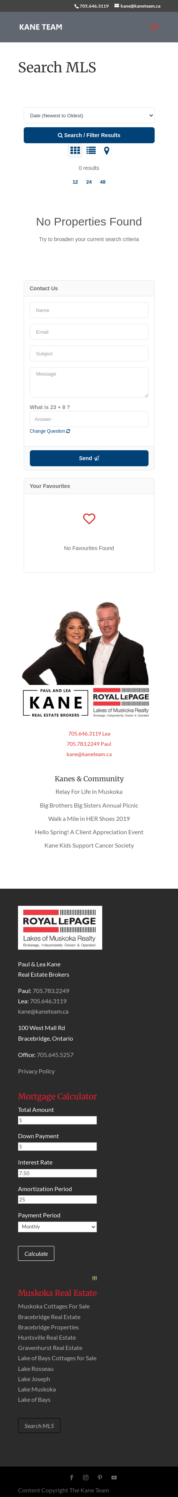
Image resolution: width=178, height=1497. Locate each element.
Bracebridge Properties (48, 1327)
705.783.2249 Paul (89, 744)
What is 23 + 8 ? (50, 407)
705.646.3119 (94, 6)
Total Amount (36, 1109)
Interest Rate (35, 1162)
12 (75, 182)
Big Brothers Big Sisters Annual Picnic (89, 805)
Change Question (50, 431)
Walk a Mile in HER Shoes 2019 (89, 818)
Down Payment (38, 1135)
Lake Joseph (34, 1378)
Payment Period (39, 1215)
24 (88, 182)
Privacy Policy (36, 1071)
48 (102, 182)
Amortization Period (45, 1188)
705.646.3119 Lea (89, 733)
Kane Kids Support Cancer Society (89, 845)
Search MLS (39, 1425)
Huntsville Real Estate (47, 1337)
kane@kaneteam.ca (89, 754)
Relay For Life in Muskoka (89, 791)
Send (89, 458)
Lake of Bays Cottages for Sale (57, 1357)
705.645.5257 (55, 1054)
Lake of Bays (34, 1399)
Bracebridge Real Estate (49, 1316)
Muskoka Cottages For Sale (54, 1306)
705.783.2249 (51, 990)
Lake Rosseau (36, 1368)
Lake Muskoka (37, 1389)
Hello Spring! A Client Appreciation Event (89, 831)
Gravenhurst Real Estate (50, 1347)
